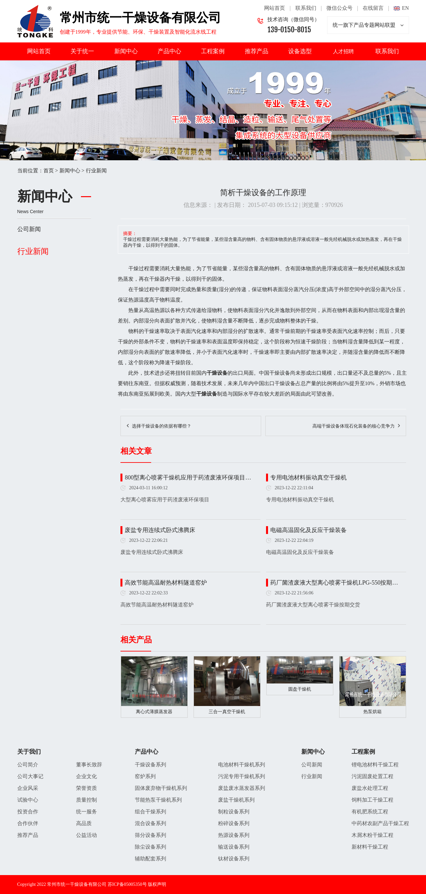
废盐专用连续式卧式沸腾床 (160, 530)
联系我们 (305, 8)
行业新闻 (96, 170)
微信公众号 (339, 8)
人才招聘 (343, 51)
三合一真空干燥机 (227, 711)
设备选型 (300, 51)
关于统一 (82, 51)
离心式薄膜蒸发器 (154, 711)
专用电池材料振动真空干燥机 (308, 477)
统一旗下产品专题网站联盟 (368, 25)
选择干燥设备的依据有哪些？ (161, 426)
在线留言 (373, 8)
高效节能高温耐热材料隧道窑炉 (166, 582)
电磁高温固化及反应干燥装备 (308, 530)
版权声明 (157, 884)
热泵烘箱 (372, 711)
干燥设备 (279, 373)
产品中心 (169, 51)
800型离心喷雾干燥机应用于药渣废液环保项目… (188, 477)
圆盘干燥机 (299, 689)
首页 (48, 170)
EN (405, 8)
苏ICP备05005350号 (127, 884)
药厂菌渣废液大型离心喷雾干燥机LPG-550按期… (334, 582)
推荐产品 (256, 51)
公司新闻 (29, 229)
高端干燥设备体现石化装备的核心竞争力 (353, 426)
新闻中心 (126, 51)
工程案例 (213, 51)
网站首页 (274, 8)
